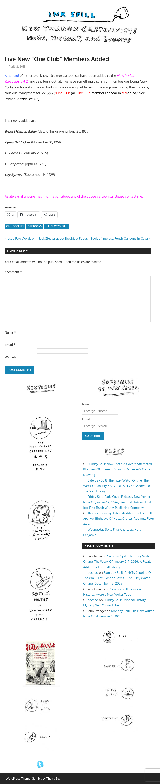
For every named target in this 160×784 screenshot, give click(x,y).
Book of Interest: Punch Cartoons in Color (119, 238)
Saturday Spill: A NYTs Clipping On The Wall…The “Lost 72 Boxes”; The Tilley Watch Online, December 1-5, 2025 (118, 578)
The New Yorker (56, 226)
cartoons (35, 226)
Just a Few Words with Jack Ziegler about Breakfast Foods (47, 238)
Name (10, 332)
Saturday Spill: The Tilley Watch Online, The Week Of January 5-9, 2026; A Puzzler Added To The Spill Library (116, 485)
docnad (93, 573)
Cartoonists (15, 226)
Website (11, 357)
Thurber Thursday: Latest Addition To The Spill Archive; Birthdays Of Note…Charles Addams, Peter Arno (118, 518)
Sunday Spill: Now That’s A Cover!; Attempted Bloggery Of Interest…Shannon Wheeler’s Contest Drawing (118, 469)
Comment (13, 272)
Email (10, 345)
